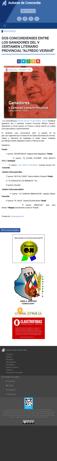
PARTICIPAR (28, 11)
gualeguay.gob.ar (17, 216)
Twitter (9, 385)
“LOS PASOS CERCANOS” (27, 165)
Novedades (9, 31)
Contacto (9, 370)
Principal (9, 354)
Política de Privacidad (14, 372)
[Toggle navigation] (5, 26)
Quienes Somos (12, 367)
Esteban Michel (41, 121)
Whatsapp (11, 394)
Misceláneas (11, 362)
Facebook (10, 381)
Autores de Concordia (21, 2)
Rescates (9, 359)
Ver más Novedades (10, 230)
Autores (9, 357)
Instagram (11, 390)
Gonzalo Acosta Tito (25, 121)
